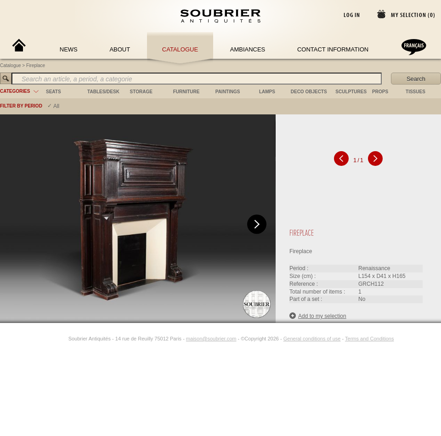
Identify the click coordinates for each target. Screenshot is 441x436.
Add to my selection (317, 315)
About (119, 49)
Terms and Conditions (369, 338)
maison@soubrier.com (211, 338)
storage (141, 91)
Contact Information (332, 49)
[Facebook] (52, 338)
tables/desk (103, 91)
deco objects (309, 91)
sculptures (351, 91)
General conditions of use (312, 338)
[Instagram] (62, 338)
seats (53, 91)
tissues (415, 91)
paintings (227, 91)
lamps (267, 91)
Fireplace (35, 65)
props (380, 91)
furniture (186, 91)
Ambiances (248, 49)
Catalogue (180, 49)
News (69, 49)
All (56, 106)
